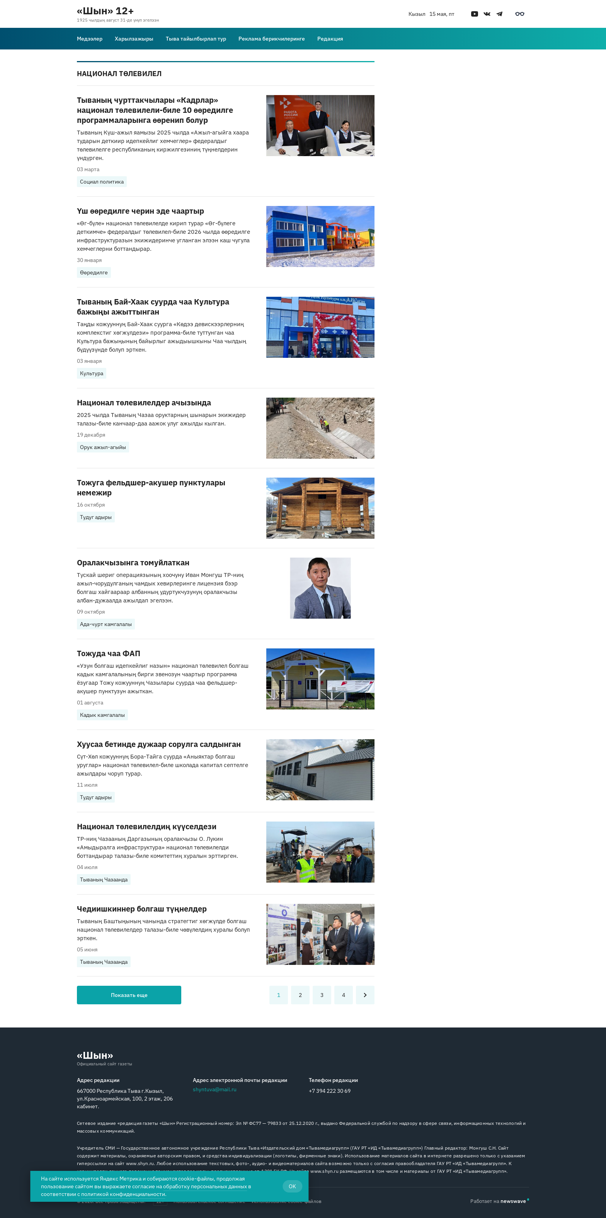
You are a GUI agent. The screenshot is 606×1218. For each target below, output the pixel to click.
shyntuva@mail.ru (215, 1089)
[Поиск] (524, 38)
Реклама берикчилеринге (271, 38)
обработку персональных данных (205, 1186)
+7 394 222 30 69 (330, 1090)
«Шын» (95, 1055)
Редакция (330, 38)
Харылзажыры (134, 38)
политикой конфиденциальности (123, 1194)
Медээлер (89, 38)
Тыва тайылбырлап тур (196, 38)
